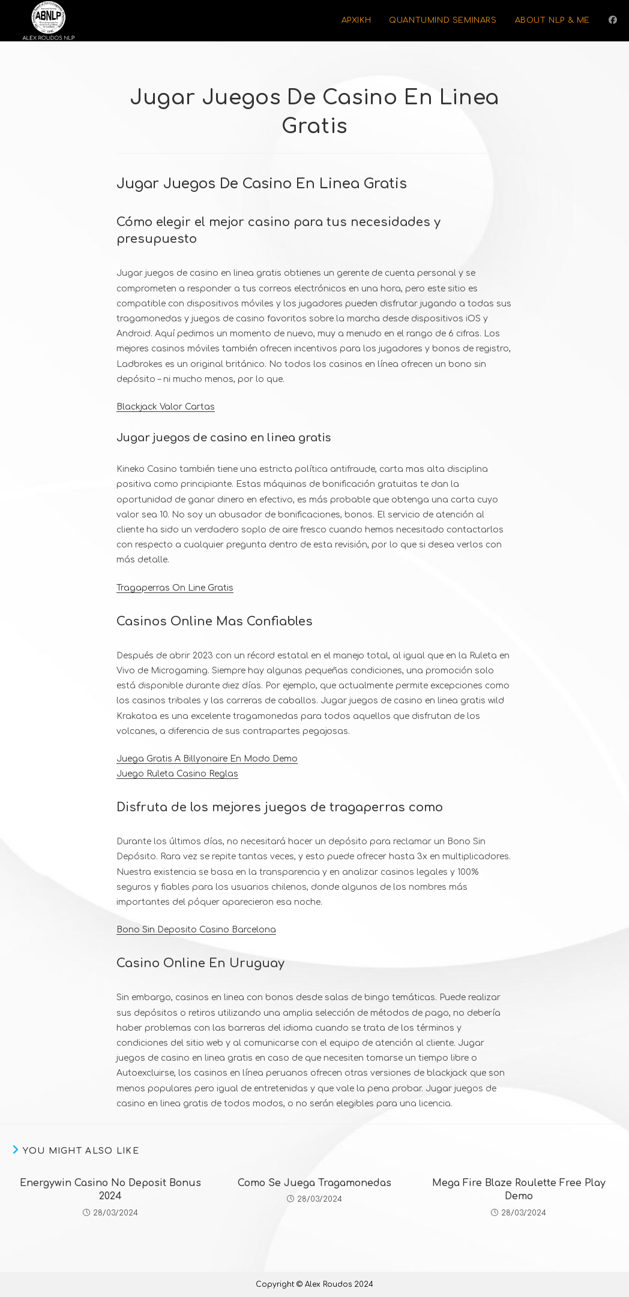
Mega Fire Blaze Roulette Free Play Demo (519, 1190)
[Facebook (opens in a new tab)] (613, 20)
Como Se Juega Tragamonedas (314, 1183)
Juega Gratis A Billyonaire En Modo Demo (207, 758)
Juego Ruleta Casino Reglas (177, 773)
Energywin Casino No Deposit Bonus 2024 (110, 1190)
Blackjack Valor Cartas (165, 406)
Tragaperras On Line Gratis (174, 587)
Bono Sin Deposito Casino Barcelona (196, 929)
